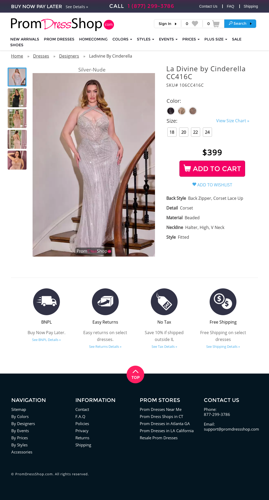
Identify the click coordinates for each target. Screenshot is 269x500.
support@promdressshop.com (231, 429)
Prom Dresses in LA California (167, 430)
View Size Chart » (232, 121)
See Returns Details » (105, 346)
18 (171, 132)
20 (183, 132)
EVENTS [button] (168, 39)
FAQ (230, 6)
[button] (240, 23)
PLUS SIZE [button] (215, 39)
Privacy (82, 430)
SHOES (16, 45)
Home (17, 56)
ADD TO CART (212, 169)
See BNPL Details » (46, 339)
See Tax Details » (164, 346)
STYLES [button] (145, 39)
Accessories (21, 452)
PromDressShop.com (34, 474)
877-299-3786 (217, 414)
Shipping (251, 6)
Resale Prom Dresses (159, 437)
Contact (82, 409)
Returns (82, 437)
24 (207, 132)
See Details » (77, 6)
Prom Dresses (59, 39)
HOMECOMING (93, 39)
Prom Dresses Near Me (161, 409)
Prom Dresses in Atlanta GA (165, 423)
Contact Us (208, 6)
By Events (20, 430)
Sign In (165, 23)
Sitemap (18, 409)
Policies (82, 423)
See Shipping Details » (223, 346)
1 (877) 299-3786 (151, 6)
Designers (69, 56)
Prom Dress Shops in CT (161, 416)
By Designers (23, 423)
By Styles (19, 444)
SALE (236, 39)
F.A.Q (80, 416)
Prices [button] (191, 39)
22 (195, 132)
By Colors (20, 416)
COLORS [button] (122, 39)
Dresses (41, 56)
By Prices (19, 437)
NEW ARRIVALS (24, 39)
